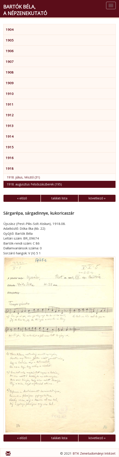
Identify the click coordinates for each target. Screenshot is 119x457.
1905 (10, 40)
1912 (10, 115)
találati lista (59, 198)
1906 (10, 51)
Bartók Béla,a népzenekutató (25, 9)
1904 (10, 29)
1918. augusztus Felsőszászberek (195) (34, 184)
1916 (10, 158)
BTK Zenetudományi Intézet (94, 453)
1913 (10, 125)
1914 (10, 136)
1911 (10, 104)
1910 (10, 93)
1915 (10, 147)
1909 (10, 83)
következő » (97, 198)
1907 (10, 61)
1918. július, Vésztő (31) (23, 177)
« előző (22, 198)
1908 (10, 72)
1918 (10, 168)
